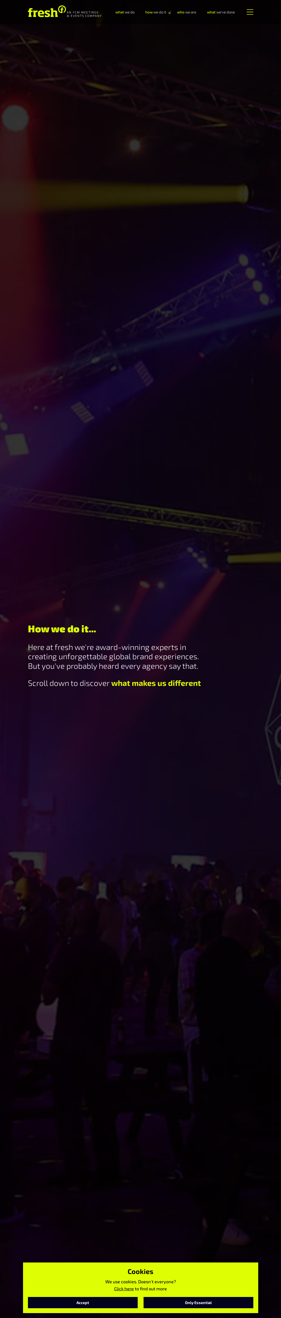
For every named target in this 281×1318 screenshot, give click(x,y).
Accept (82, 1302)
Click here (124, 1288)
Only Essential (198, 1302)
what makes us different (156, 682)
